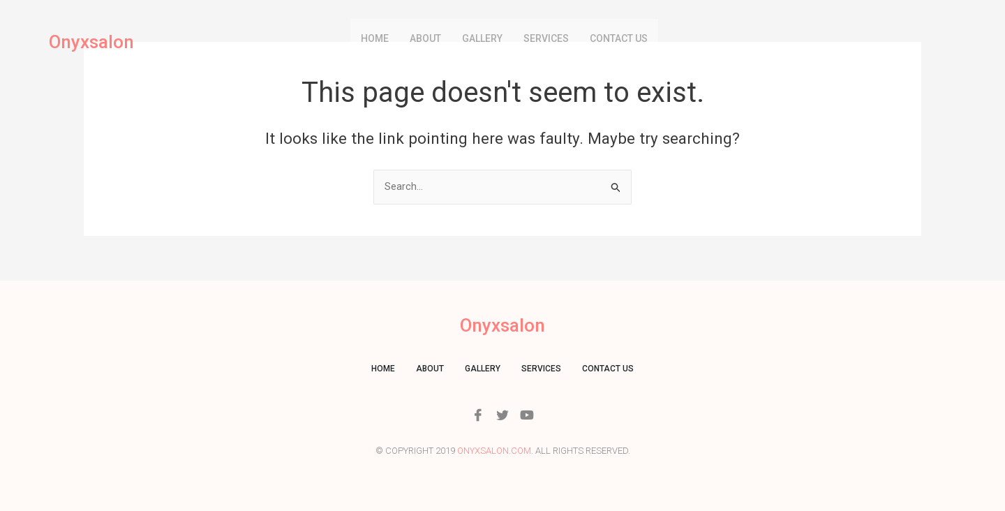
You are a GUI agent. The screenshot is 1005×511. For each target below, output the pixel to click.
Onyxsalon (95, 42)
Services (546, 38)
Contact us (619, 38)
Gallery (482, 38)
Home (375, 38)
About (425, 38)
